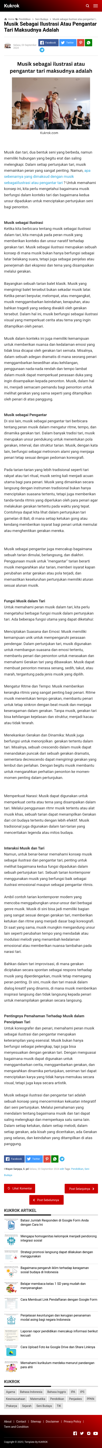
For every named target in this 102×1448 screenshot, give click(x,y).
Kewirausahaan (15, 1398)
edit (62, 1169)
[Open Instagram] (88, 1433)
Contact (21, 1421)
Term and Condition (16, 1426)
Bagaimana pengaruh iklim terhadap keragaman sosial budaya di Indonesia (54, 1270)
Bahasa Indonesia (31, 1391)
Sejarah (27, 1406)
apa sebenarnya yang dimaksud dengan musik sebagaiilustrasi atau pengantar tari (47, 176)
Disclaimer (52, 1421)
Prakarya (11, 1406)
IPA (73, 1391)
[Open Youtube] (95, 1433)
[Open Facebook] (75, 1433)
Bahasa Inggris (56, 1391)
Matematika (37, 1398)
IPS (82, 1391)
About (7, 1421)
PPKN (90, 1398)
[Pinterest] (80, 42)
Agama (10, 1391)
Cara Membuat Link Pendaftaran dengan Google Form (58, 1299)
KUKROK (43, 1442)
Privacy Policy (72, 1421)
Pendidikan (77, 1169)
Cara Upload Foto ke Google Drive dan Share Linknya (57, 1347)
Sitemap (36, 1421)
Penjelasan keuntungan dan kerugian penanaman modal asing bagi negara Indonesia (55, 1318)
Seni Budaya (44, 1406)
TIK (59, 1406)
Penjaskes (75, 1398)
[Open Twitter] (82, 1433)
